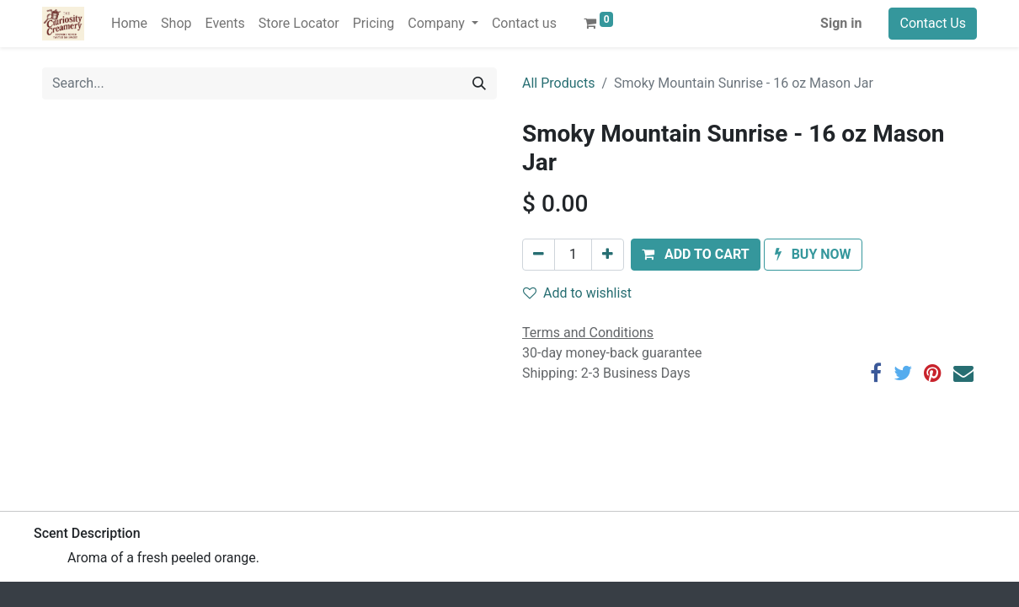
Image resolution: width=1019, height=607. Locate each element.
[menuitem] (129, 23)
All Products (558, 83)
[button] (695, 255)
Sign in (841, 23)
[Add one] (607, 255)
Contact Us (932, 23)
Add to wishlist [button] (577, 293)
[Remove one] (538, 255)
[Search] (479, 83)
